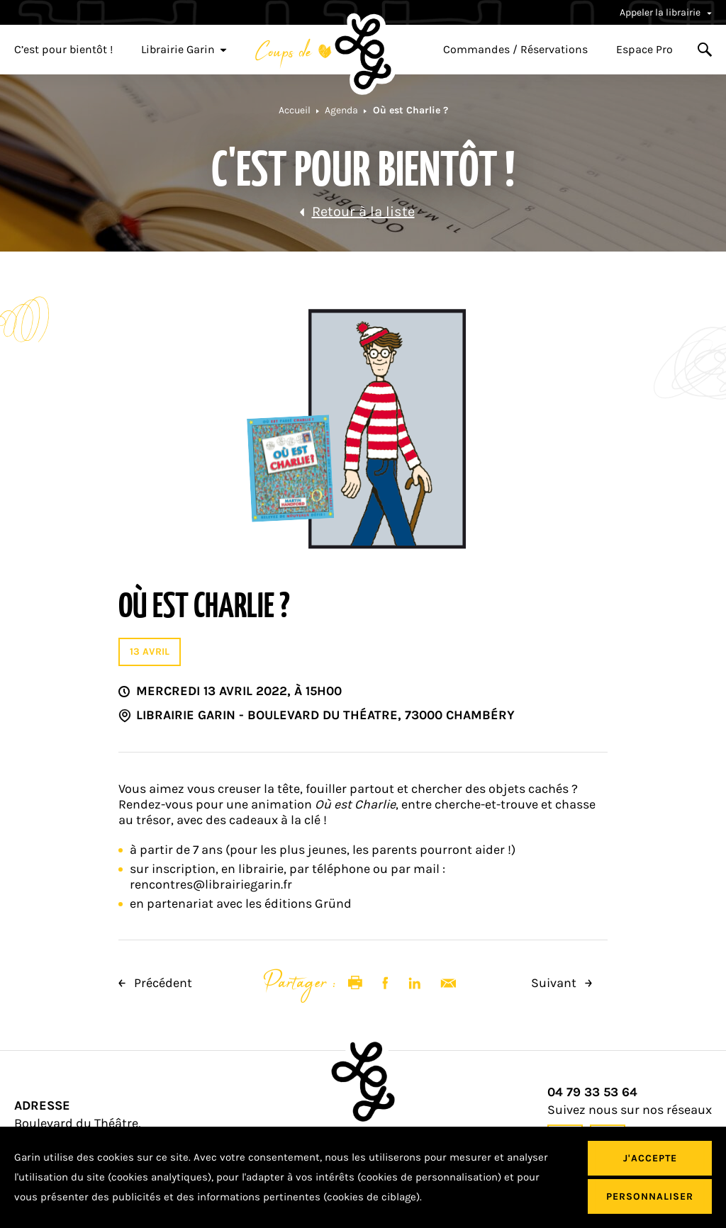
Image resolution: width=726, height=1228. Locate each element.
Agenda (341, 110)
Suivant (561, 983)
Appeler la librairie (666, 12)
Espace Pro (644, 49)
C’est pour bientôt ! (63, 49)
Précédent (155, 983)
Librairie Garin (184, 49)
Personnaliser (649, 1196)
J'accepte (650, 1158)
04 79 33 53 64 (592, 1092)
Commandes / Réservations (515, 49)
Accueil (295, 110)
